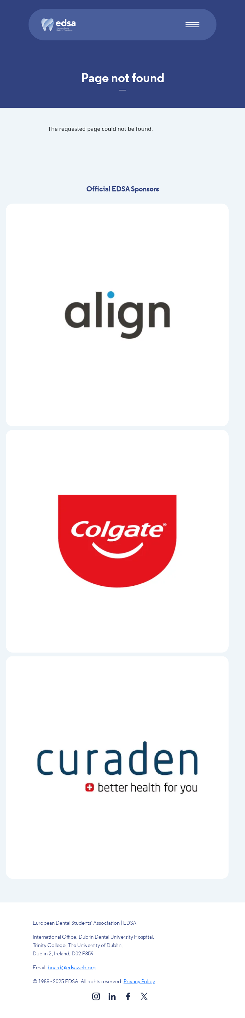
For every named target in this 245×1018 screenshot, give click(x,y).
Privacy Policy (139, 982)
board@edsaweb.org (72, 968)
